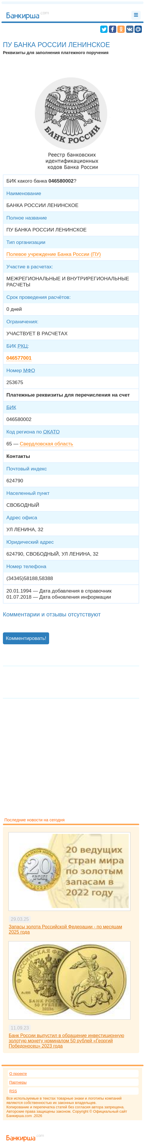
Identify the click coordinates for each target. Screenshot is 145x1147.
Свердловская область (46, 444)
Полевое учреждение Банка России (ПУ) (53, 254)
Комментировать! (26, 638)
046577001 (18, 358)
